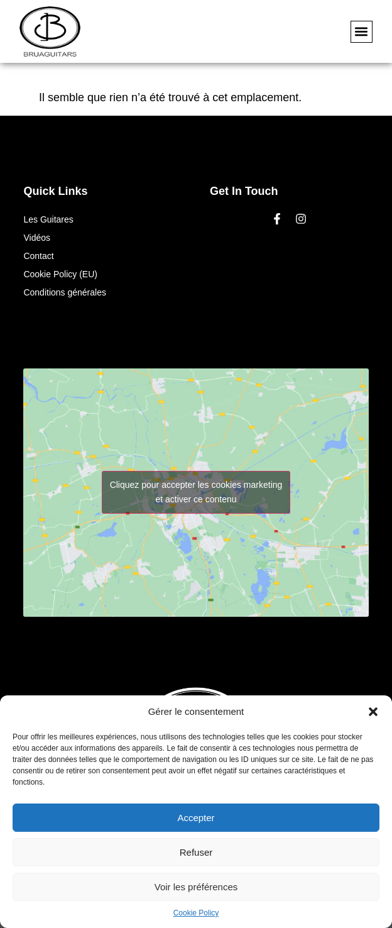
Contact (38, 256)
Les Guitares (48, 219)
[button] (373, 711)
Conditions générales (64, 292)
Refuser (196, 852)
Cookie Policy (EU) (60, 274)
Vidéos (36, 238)
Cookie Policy (196, 913)
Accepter (195, 817)
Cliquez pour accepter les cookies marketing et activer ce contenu (196, 492)
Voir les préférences (196, 886)
